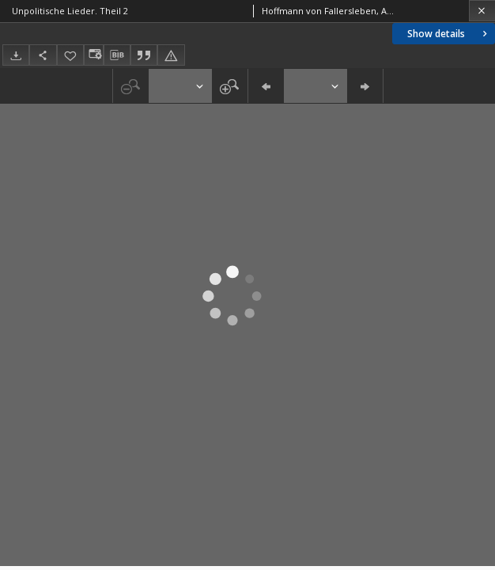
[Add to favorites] (70, 55)
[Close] (482, 10)
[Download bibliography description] (117, 55)
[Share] (42, 55)
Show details (448, 33)
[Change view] (93, 55)
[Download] (15, 55)
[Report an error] (170, 55)
